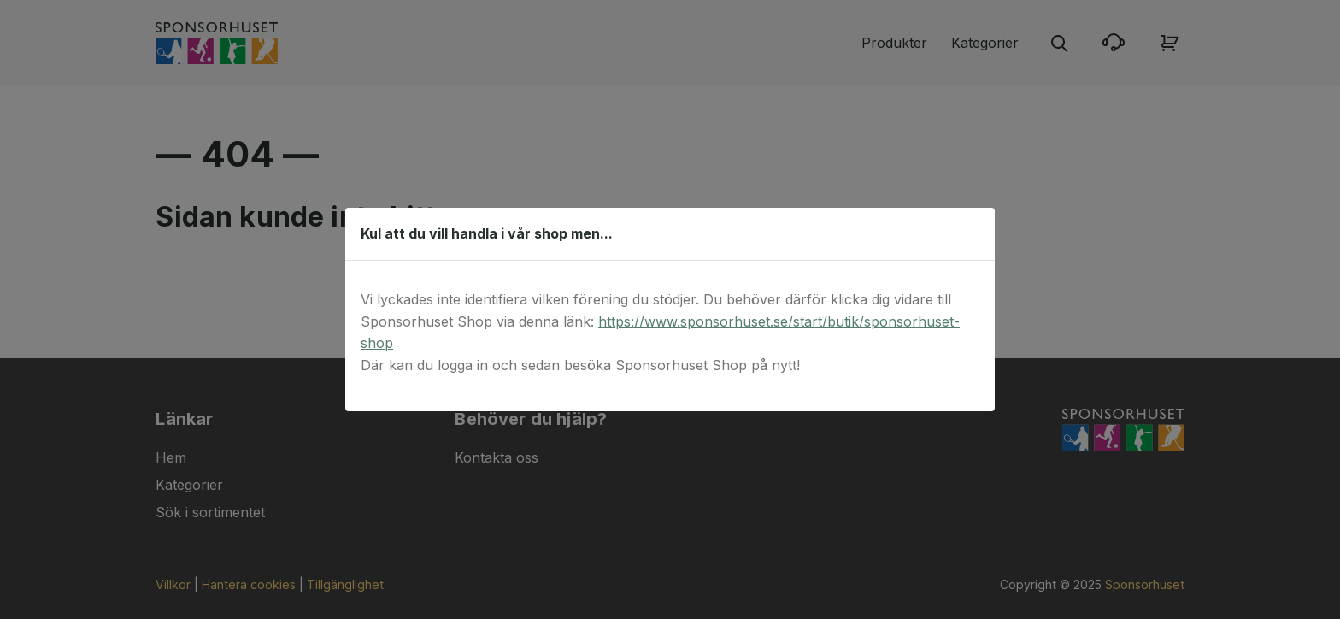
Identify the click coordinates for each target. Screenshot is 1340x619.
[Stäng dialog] (973, 233)
